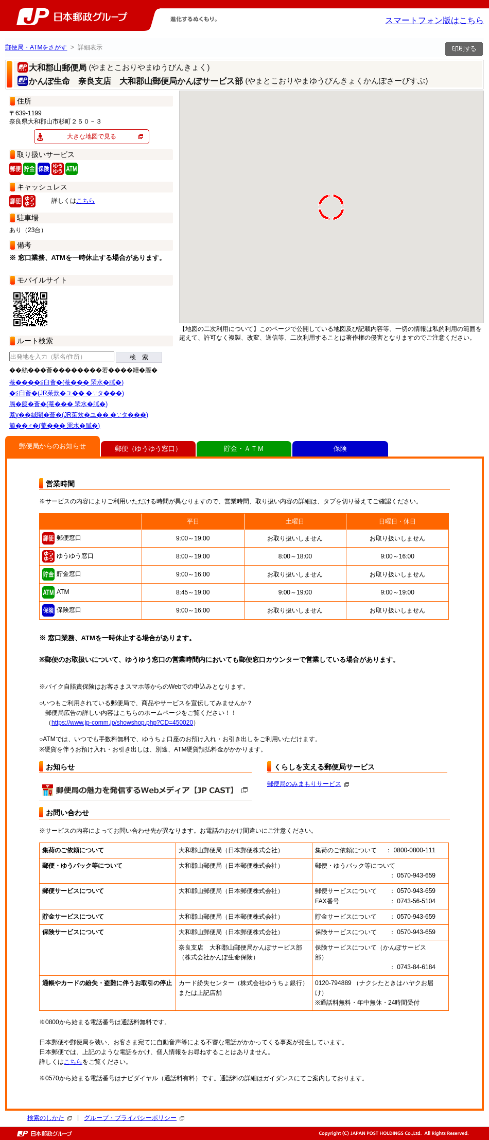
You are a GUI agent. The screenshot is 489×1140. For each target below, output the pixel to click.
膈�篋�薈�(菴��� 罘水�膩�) (58, 404)
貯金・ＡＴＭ (244, 448)
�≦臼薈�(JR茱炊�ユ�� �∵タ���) (66, 393)
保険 (340, 448)
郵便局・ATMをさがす (36, 47)
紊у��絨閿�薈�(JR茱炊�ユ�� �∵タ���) (78, 414)
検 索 (139, 357)
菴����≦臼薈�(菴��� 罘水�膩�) (66, 382)
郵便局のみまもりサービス (308, 783)
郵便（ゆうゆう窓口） (148, 448)
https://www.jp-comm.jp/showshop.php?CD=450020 (122, 722)
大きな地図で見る (91, 136)
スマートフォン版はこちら (434, 20)
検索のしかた (49, 1117)
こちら (85, 200)
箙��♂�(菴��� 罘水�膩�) (54, 425)
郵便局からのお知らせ (52, 446)
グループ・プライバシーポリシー (134, 1117)
